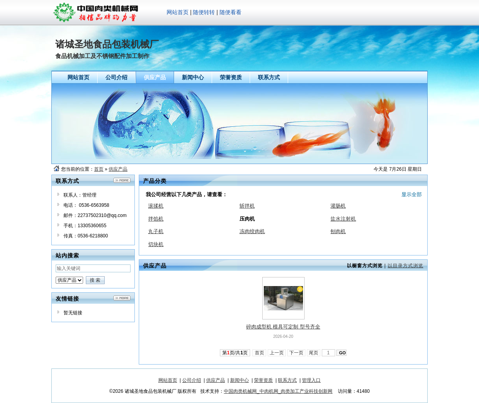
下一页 (296, 353)
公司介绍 (191, 380)
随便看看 (230, 12)
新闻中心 (239, 380)
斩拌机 (247, 206)
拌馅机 (155, 219)
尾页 (314, 353)
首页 (98, 169)
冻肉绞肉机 (252, 231)
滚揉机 (155, 206)
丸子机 (155, 231)
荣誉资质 (263, 380)
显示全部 (411, 194)
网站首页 (178, 12)
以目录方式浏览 (405, 265)
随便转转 (204, 12)
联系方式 (287, 380)
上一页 (277, 353)
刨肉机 (338, 231)
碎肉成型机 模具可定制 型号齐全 (283, 327)
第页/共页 (235, 353)
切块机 (155, 244)
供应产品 (118, 169)
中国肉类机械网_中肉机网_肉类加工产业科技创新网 (278, 391)
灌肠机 (338, 206)
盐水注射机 (343, 219)
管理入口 (311, 380)
